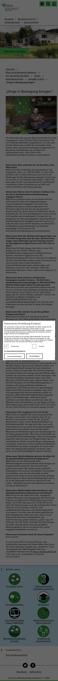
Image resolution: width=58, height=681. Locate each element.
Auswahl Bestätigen (14, 356)
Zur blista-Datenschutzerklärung (14, 351)
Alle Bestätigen (34, 356)
